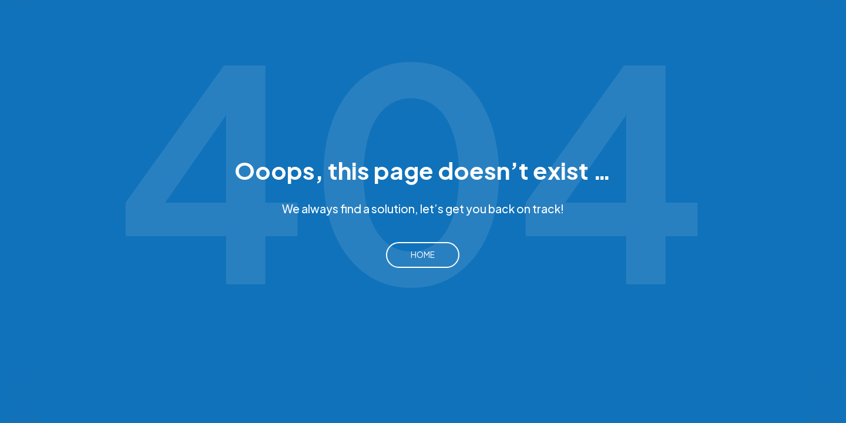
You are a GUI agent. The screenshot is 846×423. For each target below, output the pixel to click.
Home (423, 255)
